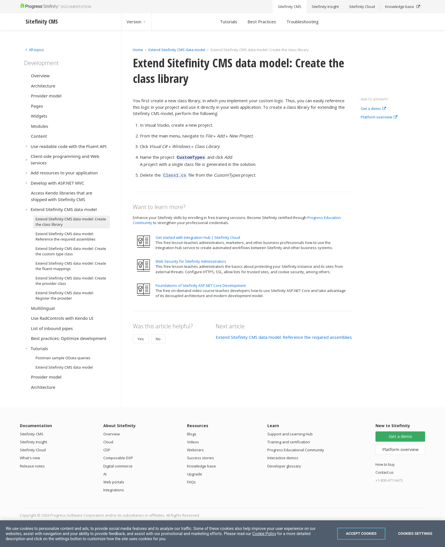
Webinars (195, 449)
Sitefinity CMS (31, 434)
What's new (30, 457)
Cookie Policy (264, 533)
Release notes (32, 466)
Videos (193, 441)
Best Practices (261, 21)
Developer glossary (284, 466)
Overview (111, 434)
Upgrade (194, 474)
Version (136, 21)
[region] (222, 533)
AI (104, 474)
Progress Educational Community (295, 449)
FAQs (191, 482)
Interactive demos (282, 457)
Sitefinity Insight (33, 441)
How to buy (385, 464)
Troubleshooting (302, 21)
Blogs (191, 434)
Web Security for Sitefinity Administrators (191, 259)
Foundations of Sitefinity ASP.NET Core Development (201, 283)
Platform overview (379, 117)
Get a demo (373, 109)
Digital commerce (118, 466)
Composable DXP (118, 457)
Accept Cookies (361, 533)
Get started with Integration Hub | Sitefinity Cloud (198, 235)
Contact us (384, 472)
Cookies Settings (415, 533)
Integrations (113, 489)
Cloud (108, 441)
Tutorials (228, 21)
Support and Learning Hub (290, 434)
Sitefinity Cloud (33, 449)
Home (138, 49)
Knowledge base (201, 466)
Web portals (113, 482)
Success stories (200, 457)
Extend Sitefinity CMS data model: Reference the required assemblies (284, 335)
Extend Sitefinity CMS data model (176, 49)
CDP (106, 449)
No (158, 337)
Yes (141, 337)
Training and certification (288, 441)
